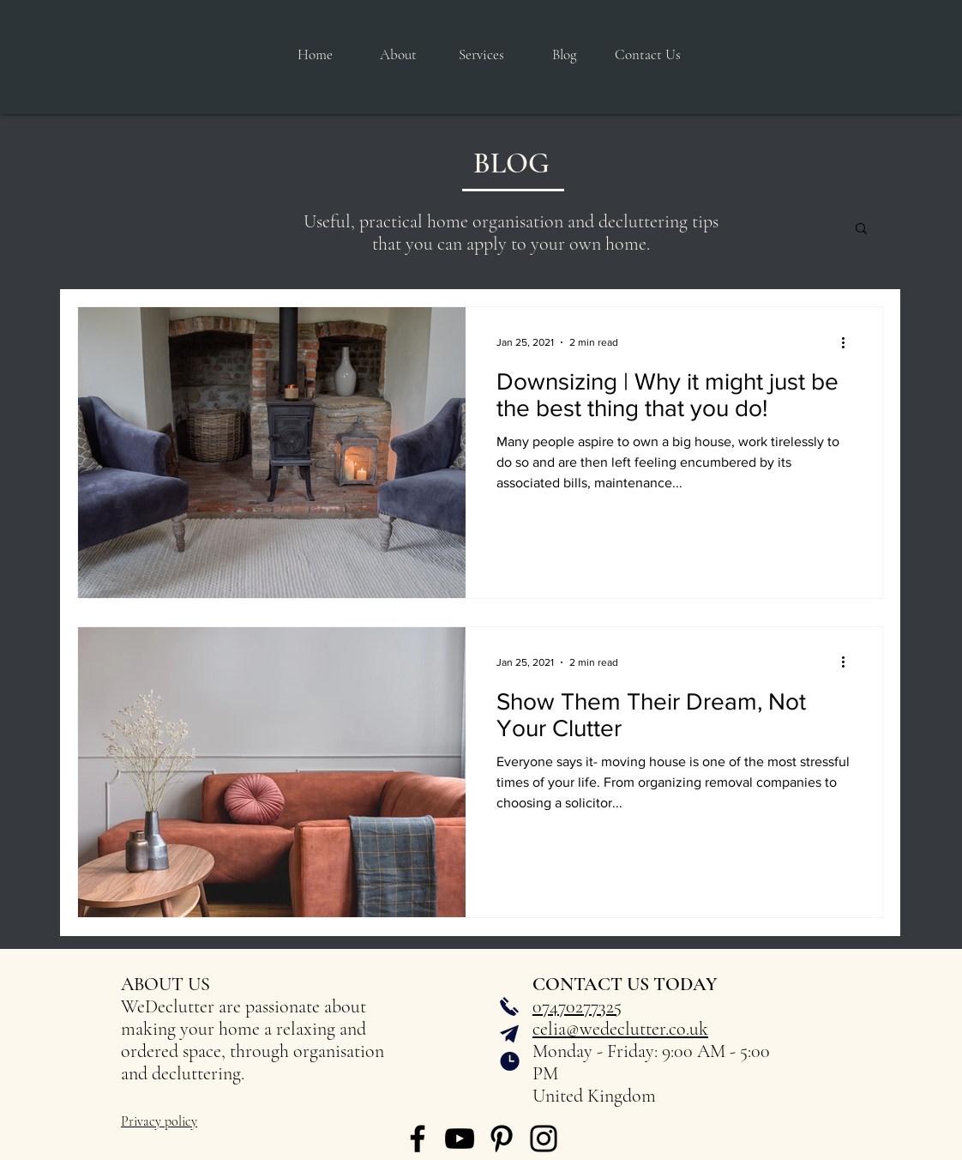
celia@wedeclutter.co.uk (620, 1029)
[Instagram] (544, 1139)
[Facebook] (418, 1139)
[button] (481, 54)
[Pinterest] (502, 1139)
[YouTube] (460, 1139)
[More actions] (849, 342)
